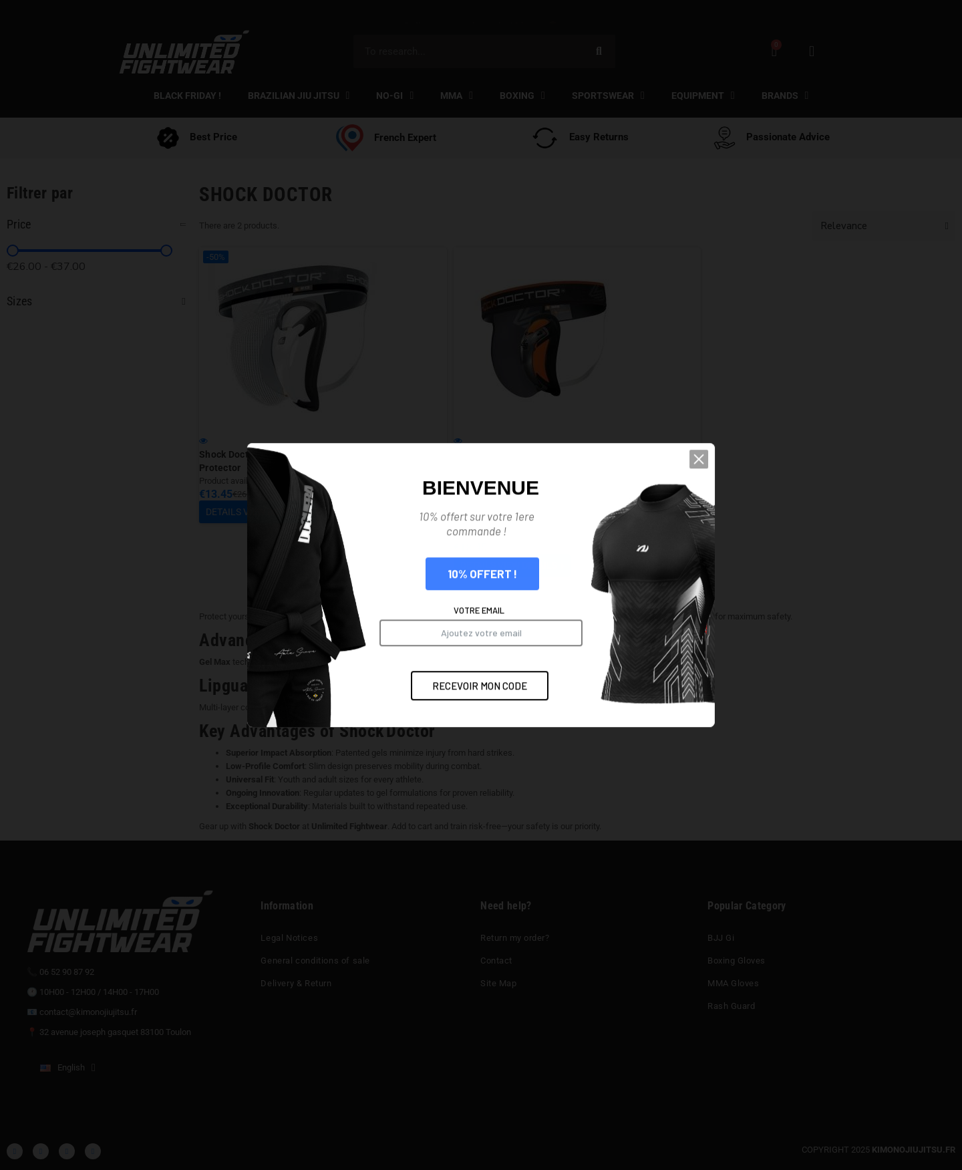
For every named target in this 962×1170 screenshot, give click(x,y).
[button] (745, 607)
